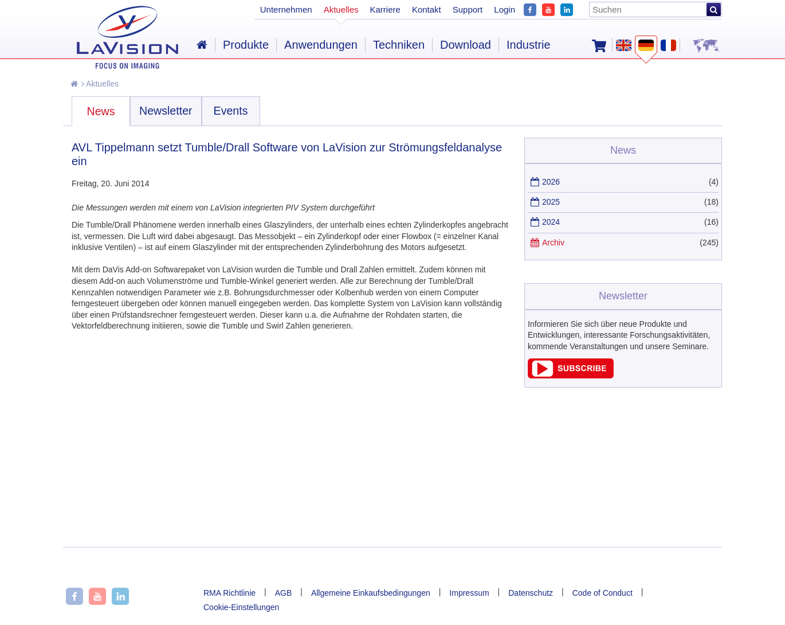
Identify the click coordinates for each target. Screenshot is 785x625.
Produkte (246, 44)
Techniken (399, 44)
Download (465, 44)
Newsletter (166, 110)
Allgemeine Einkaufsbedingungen (370, 592)
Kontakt (426, 9)
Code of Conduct (602, 592)
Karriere (385, 9)
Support (468, 9)
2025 (551, 201)
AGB (283, 592)
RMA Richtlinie (229, 592)
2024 (551, 221)
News (101, 111)
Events (231, 110)
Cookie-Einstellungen (241, 607)
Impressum (469, 592)
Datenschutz (530, 592)
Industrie (529, 44)
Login (504, 9)
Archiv (553, 242)
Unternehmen (286, 9)
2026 (551, 181)
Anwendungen (321, 44)
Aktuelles (100, 83)
